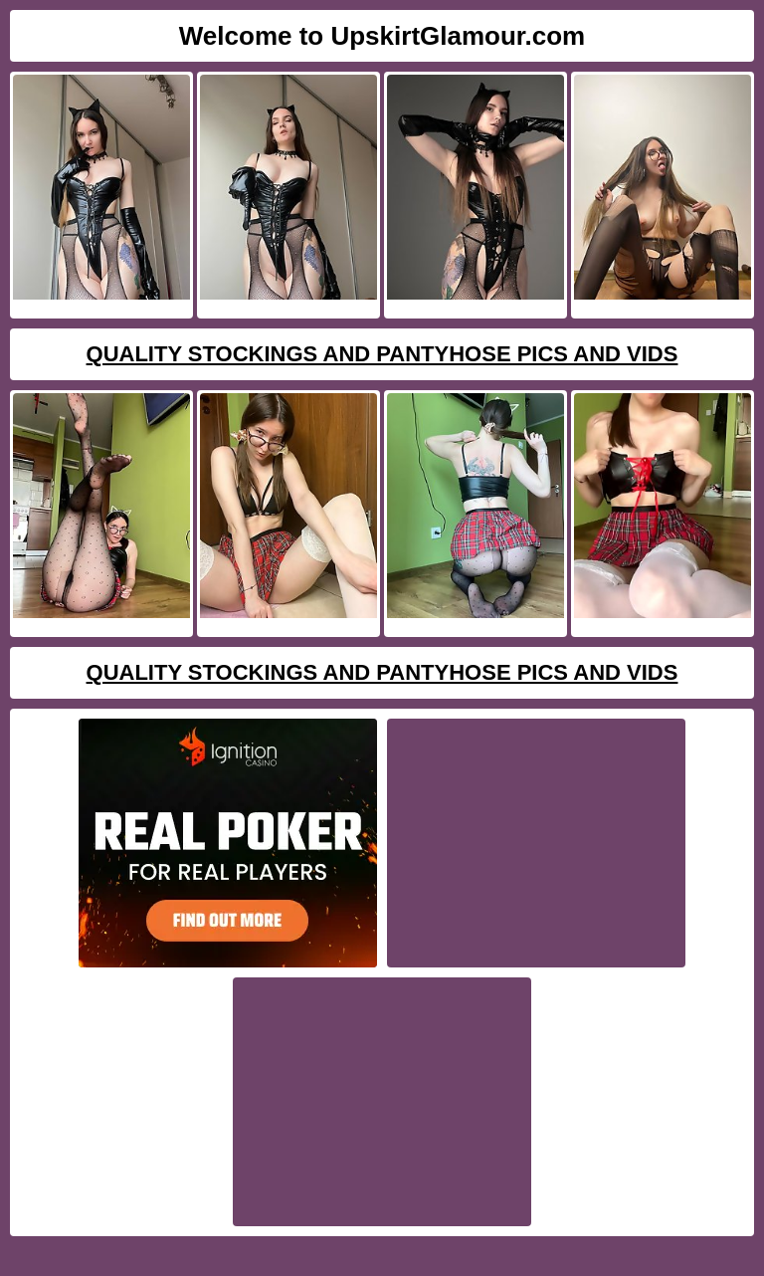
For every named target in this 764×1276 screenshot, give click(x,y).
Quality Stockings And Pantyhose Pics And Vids (382, 353)
